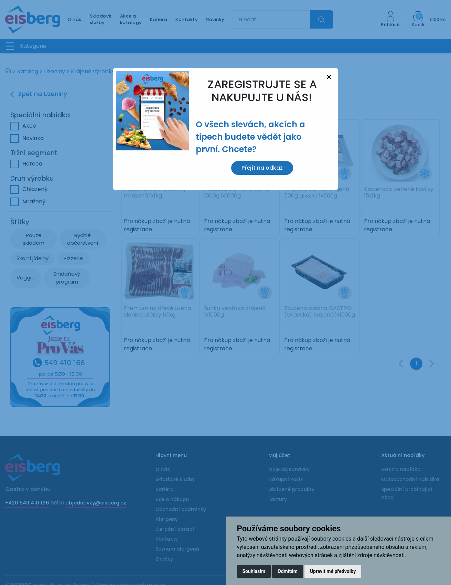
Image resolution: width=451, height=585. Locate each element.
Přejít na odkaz (262, 168)
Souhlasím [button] (254, 571)
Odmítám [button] (288, 571)
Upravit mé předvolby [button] (333, 571)
